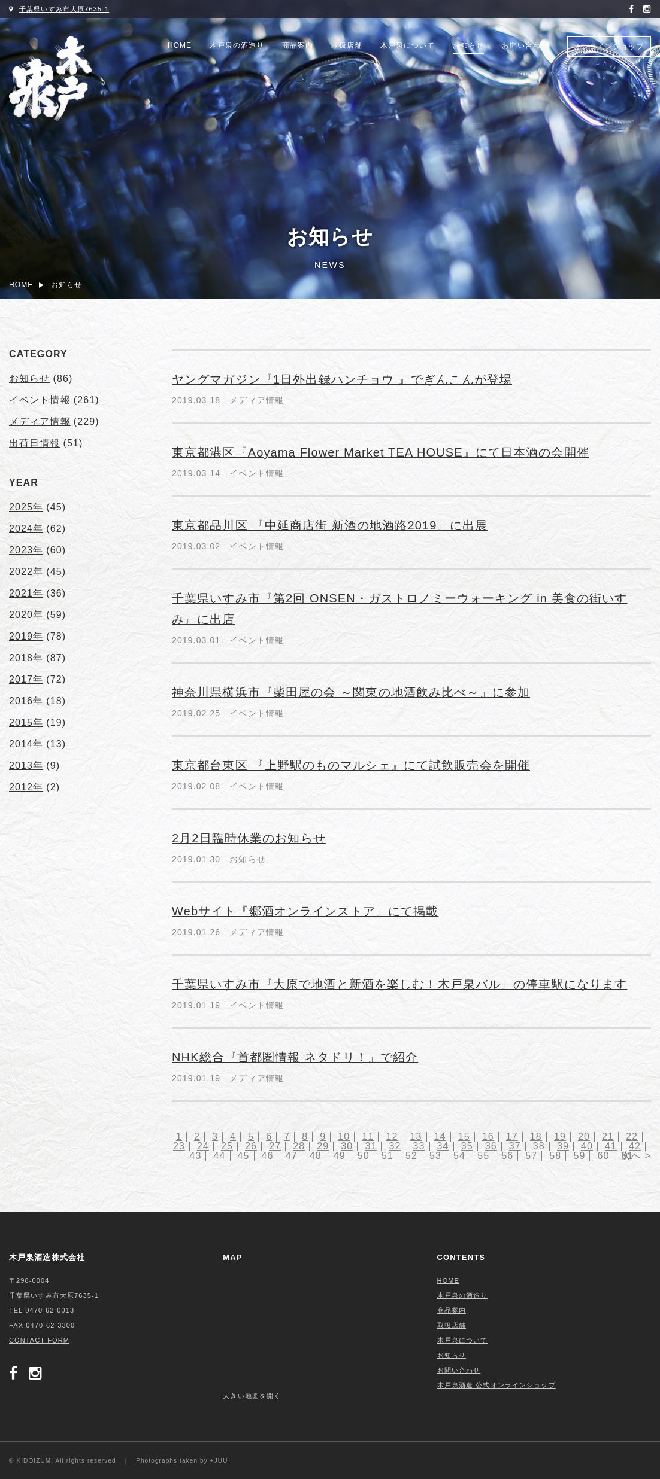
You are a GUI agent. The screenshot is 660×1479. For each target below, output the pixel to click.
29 (323, 1146)
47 (292, 1156)
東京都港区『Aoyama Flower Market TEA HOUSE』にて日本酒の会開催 (380, 452)
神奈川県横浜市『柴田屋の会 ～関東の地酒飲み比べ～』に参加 (351, 692)
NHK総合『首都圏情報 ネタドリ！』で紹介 (295, 1057)
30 (347, 1146)
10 (344, 1136)
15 (464, 1136)
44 (219, 1156)
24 (203, 1146)
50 (364, 1156)
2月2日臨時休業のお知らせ (249, 838)
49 (340, 1156)
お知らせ (468, 45)
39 (563, 1146)
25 (227, 1146)
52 (411, 1156)
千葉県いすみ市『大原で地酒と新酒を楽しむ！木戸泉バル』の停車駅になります (399, 984)
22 (632, 1136)
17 (512, 1136)
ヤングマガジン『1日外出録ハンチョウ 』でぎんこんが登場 (342, 379)
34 (443, 1146)
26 (251, 1146)
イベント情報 (256, 473)
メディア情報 (256, 400)
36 (491, 1146)
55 (483, 1156)
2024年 (26, 529)
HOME (180, 45)
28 (299, 1146)
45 (244, 1156)
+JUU (219, 1460)
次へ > (636, 1156)
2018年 (26, 658)
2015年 (26, 722)
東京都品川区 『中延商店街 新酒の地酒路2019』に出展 (330, 525)
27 (275, 1146)
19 (560, 1136)
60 (603, 1156)
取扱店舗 (346, 45)
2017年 (26, 679)
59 (579, 1156)
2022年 (26, 572)
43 (195, 1156)
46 (268, 1156)
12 (392, 1136)
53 (435, 1156)
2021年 (26, 593)
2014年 (26, 744)
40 (587, 1146)
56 (507, 1156)
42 (635, 1146)
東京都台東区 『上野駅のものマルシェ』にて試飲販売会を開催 (351, 765)
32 (395, 1146)
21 (608, 1136)
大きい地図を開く (252, 1395)
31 (371, 1146)
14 (440, 1136)
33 (419, 1146)
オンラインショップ (609, 46)
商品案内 (297, 45)
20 (584, 1136)
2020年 (26, 615)
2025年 (26, 507)
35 (467, 1146)
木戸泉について (407, 45)
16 (488, 1136)
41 (611, 1146)
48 (316, 1156)
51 (387, 1156)
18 (536, 1136)
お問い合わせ (525, 45)
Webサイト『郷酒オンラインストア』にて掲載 (305, 911)
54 (459, 1156)
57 (531, 1156)
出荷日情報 (34, 443)
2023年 (26, 550)
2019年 (26, 636)
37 (515, 1146)
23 (179, 1146)
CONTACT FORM (39, 1340)
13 (416, 1136)
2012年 (26, 787)
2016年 (26, 701)
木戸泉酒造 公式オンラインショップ (496, 1385)
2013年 (26, 765)
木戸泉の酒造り (237, 45)
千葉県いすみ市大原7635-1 (64, 9)
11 (368, 1136)
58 (555, 1156)
